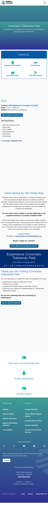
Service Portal (8, 414)
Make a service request (11, 303)
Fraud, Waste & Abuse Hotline (33, 415)
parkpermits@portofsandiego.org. (29, 236)
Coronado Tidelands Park (12, 141)
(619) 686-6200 (24, 477)
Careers (6, 409)
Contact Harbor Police (33, 421)
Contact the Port (31, 409)
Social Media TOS (41, 494)
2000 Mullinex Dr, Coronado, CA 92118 (23, 105)
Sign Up (6, 460)
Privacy (30, 494)
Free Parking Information (12, 115)
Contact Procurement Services (33, 431)
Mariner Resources (10, 418)
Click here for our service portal (24, 246)
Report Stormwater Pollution (10, 424)
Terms (23, 494)
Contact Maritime (31, 425)
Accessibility (7, 430)
